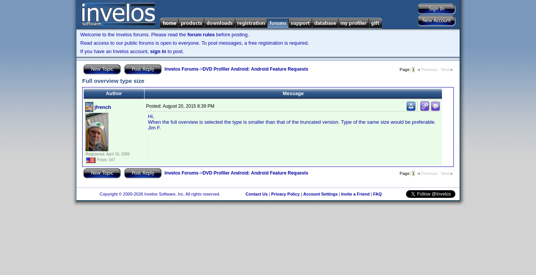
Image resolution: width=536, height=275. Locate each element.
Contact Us (256, 194)
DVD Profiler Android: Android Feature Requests (255, 69)
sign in (158, 51)
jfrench (102, 107)
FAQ (377, 194)
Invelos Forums (181, 69)
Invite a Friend (355, 194)
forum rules (201, 34)
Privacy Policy (285, 194)
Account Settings (320, 194)
